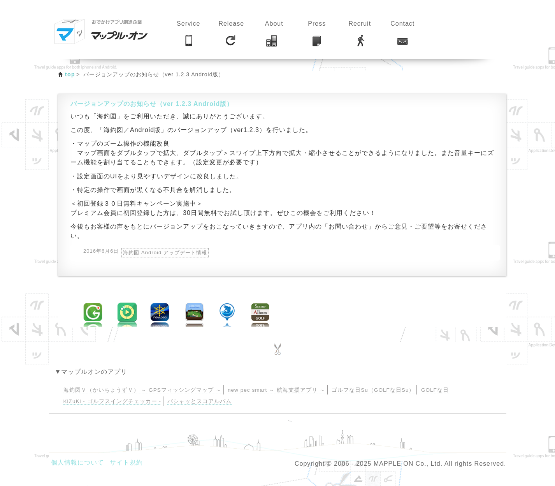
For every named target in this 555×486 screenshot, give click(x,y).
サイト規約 (126, 462)
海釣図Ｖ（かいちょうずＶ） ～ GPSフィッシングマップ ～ (142, 390)
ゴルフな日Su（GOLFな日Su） (373, 390)
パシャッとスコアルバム (199, 401)
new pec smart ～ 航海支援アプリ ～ (276, 390)
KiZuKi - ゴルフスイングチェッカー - (112, 401)
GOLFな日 (435, 390)
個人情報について (77, 462)
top (70, 74)
